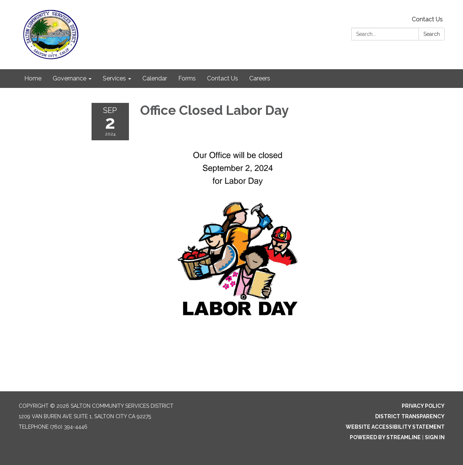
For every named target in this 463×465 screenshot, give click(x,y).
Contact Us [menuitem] (222, 78)
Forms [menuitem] (187, 78)
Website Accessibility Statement (395, 427)
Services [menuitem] (114, 78)
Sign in (435, 437)
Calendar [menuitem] (154, 78)
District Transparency (410, 416)
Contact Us (427, 19)
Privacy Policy (423, 406)
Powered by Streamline (385, 437)
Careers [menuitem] (259, 78)
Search (431, 34)
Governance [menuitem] (69, 78)
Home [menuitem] (32, 78)
